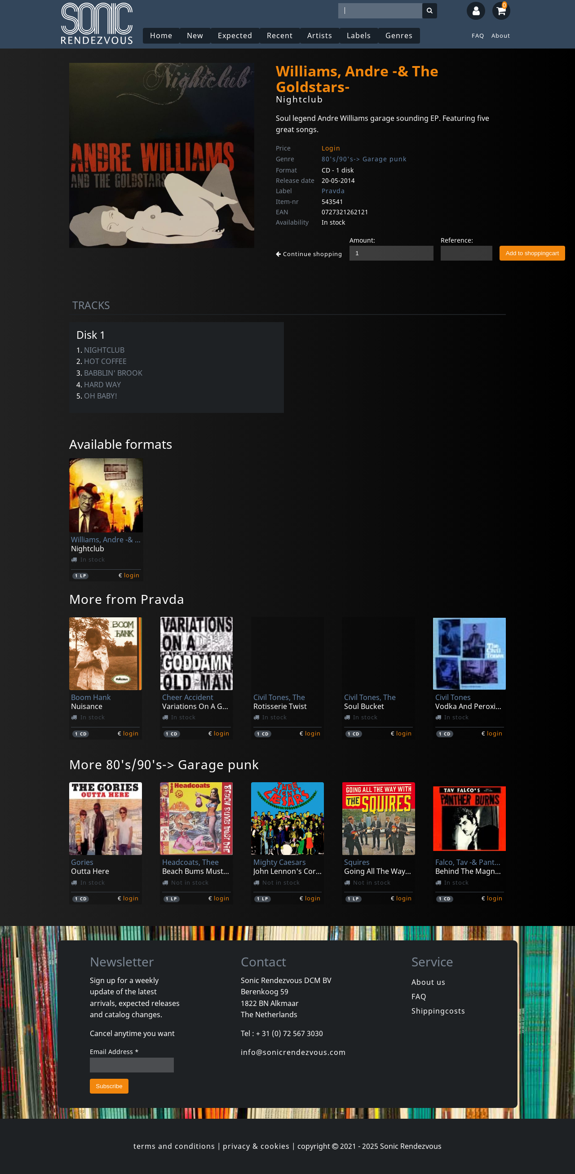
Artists (319, 35)
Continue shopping (309, 254)
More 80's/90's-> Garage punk (164, 764)
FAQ (478, 35)
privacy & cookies (256, 1146)
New (195, 35)
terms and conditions (174, 1146)
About (500, 35)
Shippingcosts (438, 1011)
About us (428, 982)
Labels (359, 35)
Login (331, 148)
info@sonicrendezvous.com (293, 1052)
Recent (280, 35)
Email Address (114, 1051)
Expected (235, 35)
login (132, 575)
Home (161, 35)
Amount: (362, 240)
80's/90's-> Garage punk (364, 159)
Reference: (457, 240)
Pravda (333, 190)
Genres (399, 35)
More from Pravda (127, 598)
